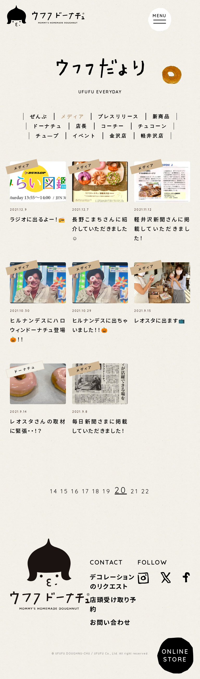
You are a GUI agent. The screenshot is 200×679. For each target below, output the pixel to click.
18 (96, 491)
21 (135, 491)
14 (54, 491)
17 (86, 491)
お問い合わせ (110, 622)
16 (75, 491)
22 (145, 491)
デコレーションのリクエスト (112, 581)
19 (107, 491)
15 (64, 491)
